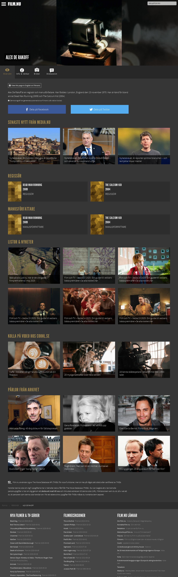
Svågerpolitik (122, 566)
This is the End (69, 510)
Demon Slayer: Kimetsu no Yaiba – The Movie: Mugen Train (31, 547)
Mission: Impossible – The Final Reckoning (25, 564)
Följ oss (120, 525)
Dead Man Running (23, 96)
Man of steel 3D (69, 547)
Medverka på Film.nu (125, 521)
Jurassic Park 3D (69, 558)
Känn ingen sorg (70, 540)
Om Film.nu (121, 510)
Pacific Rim (68, 528)
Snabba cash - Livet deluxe (73, 525)
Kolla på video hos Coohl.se (29, 330)
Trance (66, 554)
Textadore (121, 556)
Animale (13, 553)
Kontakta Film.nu (123, 514)
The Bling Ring (69, 550)
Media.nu (120, 560)
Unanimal (13, 525)
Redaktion (121, 518)
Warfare (13, 528)
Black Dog (13, 510)
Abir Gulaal (14, 536)
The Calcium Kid (50, 96)
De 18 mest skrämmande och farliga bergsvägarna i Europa (138, 540)
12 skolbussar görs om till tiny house (130, 536)
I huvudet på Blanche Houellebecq (22, 518)
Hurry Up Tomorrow (17, 561)
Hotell (66, 518)
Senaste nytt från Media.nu (29, 122)
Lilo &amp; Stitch (16, 568)
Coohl (119, 532)
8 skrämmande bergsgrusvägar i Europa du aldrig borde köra (139, 550)
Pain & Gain (68, 521)
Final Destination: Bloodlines (20, 557)
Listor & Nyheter (20, 240)
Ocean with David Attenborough (22, 532)
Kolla (119, 546)
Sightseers (67, 536)
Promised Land (69, 532)
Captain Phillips (69, 514)
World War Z (68, 543)
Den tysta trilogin (16, 543)
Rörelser (13, 521)
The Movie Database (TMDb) (77, 477)
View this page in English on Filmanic (24, 86)
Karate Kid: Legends (17, 572)
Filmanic (120, 528)
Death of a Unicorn (17, 540)
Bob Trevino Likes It (17, 514)
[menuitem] (4, 494)
